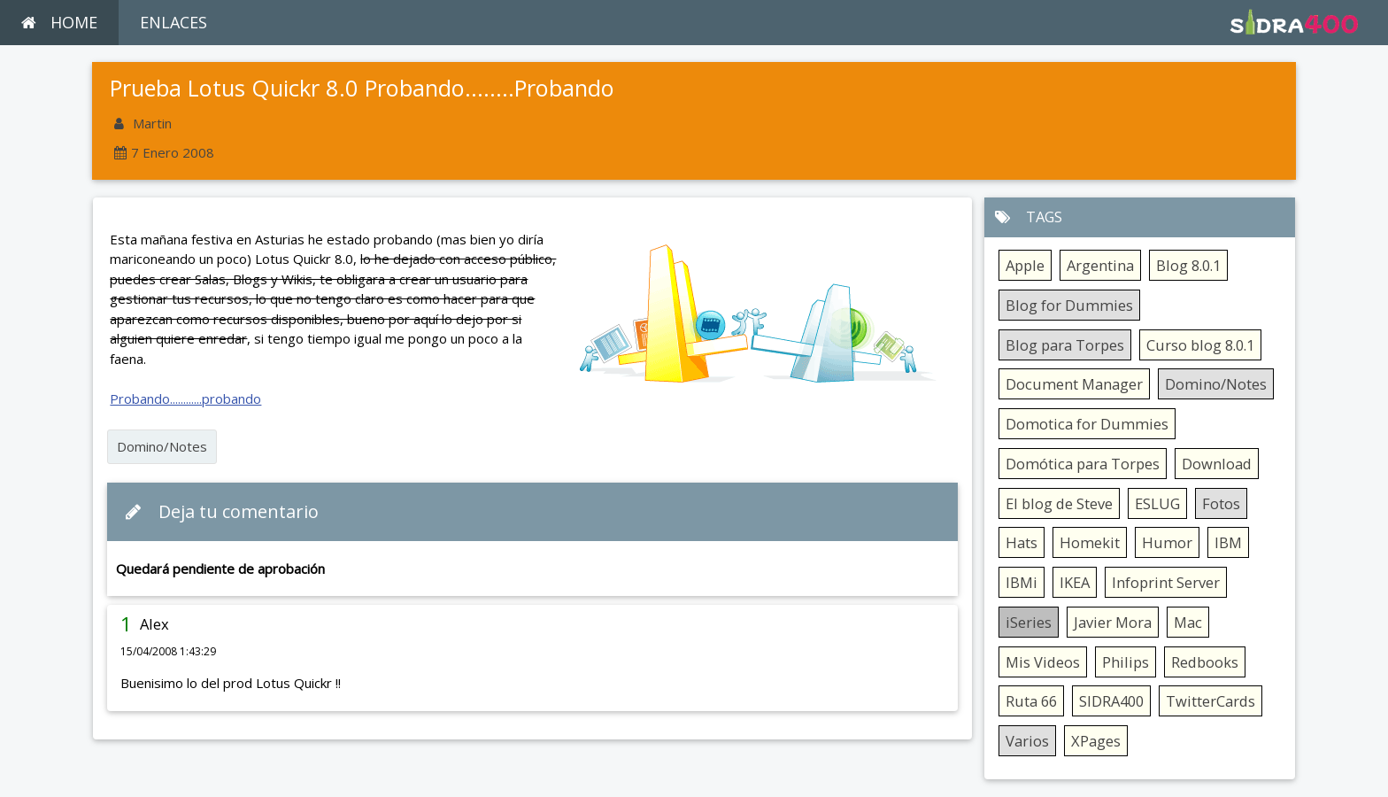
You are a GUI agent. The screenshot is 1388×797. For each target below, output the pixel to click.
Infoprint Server (1166, 582)
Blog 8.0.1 (1188, 265)
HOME (59, 22)
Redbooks (1204, 662)
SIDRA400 (1111, 701)
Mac (1188, 622)
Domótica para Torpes (1083, 463)
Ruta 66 (1031, 701)
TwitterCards (1210, 701)
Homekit (1090, 542)
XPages (1096, 741)
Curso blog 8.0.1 (1200, 345)
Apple (1025, 265)
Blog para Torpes (1065, 345)
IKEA (1075, 582)
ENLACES (173, 22)
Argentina (1100, 265)
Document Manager (1074, 384)
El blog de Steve (1059, 503)
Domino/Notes (162, 446)
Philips (1125, 662)
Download (1217, 463)
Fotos (1221, 503)
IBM (1228, 542)
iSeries (1029, 622)
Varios (1027, 741)
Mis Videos (1043, 662)
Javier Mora (1113, 622)
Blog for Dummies (1069, 305)
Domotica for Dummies (1087, 424)
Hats (1021, 542)
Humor (1167, 542)
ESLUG (1157, 503)
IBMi (1021, 582)
